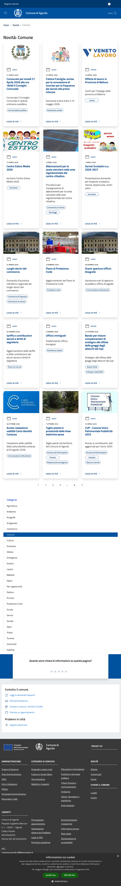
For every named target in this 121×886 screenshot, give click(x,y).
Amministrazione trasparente (69, 821)
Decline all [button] (69, 875)
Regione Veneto (11, 3)
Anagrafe (11, 517)
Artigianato (12, 523)
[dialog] (60, 869)
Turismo (10, 638)
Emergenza (12, 557)
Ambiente (11, 511)
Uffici (4, 779)
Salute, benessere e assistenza (70, 798)
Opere (9, 580)
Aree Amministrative (11, 774)
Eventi (94, 797)
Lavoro (10, 569)
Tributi (10, 632)
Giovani (10, 563)
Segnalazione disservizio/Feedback (41, 830)
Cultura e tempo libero (41, 774)
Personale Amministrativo (14, 794)
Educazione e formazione (72, 769)
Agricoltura (12, 505)
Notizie (90, 69)
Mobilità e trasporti (40, 784)
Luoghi (94, 792)
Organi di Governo (10, 769)
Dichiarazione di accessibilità (68, 840)
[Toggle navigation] (5, 13)
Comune (10, 534)
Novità (16, 25)
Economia (11, 546)
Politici (5, 789)
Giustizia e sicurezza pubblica (70, 776)
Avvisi (12, 69)
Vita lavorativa (38, 779)
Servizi (10, 615)
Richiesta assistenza (40, 842)
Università (11, 644)
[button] (61, 881)
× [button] (118, 856)
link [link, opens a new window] (87, 869)
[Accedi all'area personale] (109, 4)
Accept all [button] (51, 875)
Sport (9, 626)
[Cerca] (115, 13)
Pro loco (10, 598)
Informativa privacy (70, 828)
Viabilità (10, 649)
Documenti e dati (10, 799)
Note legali (66, 833)
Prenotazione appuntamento (38, 821)
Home (6, 25)
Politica (10, 592)
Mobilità (10, 575)
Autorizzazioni (67, 805)
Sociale (10, 621)
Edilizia (10, 552)
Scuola (10, 609)
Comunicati (96, 774)
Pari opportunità (14, 586)
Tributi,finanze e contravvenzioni (68, 784)
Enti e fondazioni (9, 784)
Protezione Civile (14, 603)
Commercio (12, 529)
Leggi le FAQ (37, 837)
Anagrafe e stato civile (41, 769)
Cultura (10, 540)
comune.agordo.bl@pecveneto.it (17, 852)
